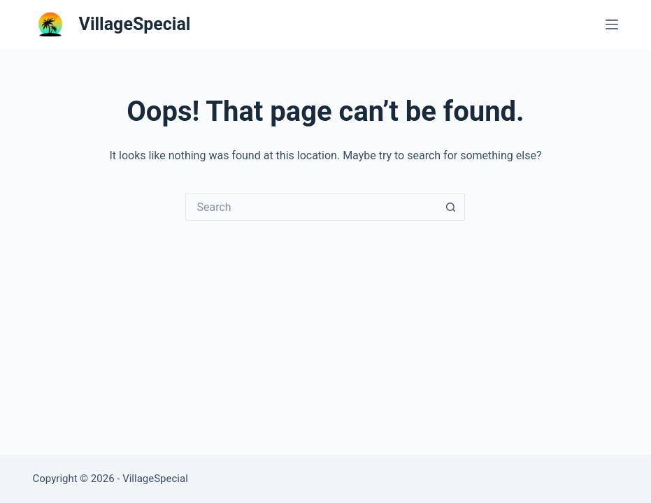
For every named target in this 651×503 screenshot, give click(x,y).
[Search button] (451, 207)
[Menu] (612, 24)
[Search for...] (311, 207)
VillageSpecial (135, 24)
